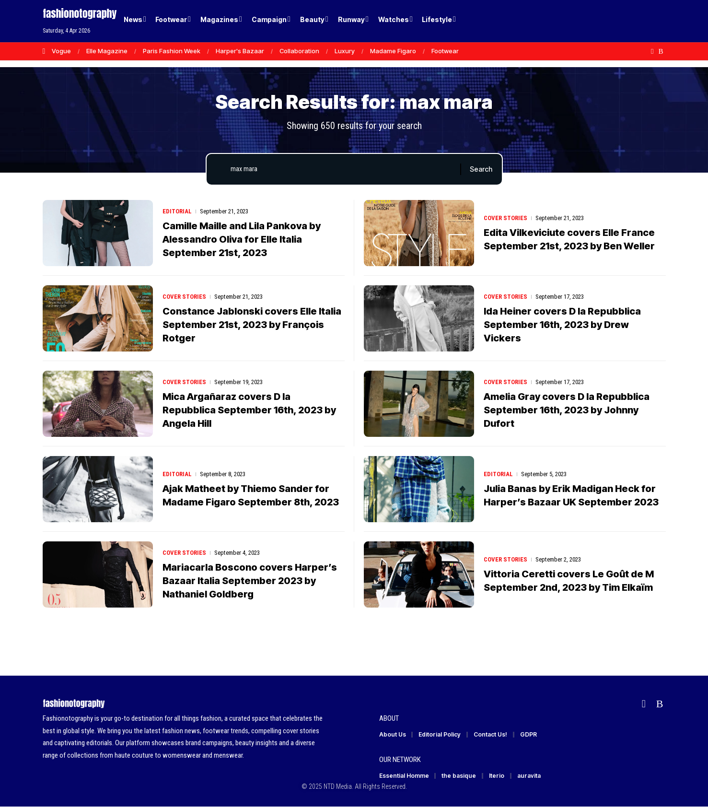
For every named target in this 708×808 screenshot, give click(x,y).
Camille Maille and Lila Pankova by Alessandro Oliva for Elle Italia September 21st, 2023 (241, 239)
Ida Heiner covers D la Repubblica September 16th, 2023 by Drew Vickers (562, 324)
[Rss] (660, 51)
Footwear (445, 51)
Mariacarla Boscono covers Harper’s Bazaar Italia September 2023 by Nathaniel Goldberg (249, 581)
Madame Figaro (393, 51)
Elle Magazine (107, 51)
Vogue (61, 51)
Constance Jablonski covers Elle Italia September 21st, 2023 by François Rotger (251, 324)
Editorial (177, 211)
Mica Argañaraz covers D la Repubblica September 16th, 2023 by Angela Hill (249, 410)
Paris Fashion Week (171, 51)
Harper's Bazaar (240, 51)
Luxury (345, 51)
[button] (642, 21)
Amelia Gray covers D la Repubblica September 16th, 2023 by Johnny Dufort (567, 410)
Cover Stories (505, 218)
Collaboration (299, 51)
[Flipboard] (652, 51)
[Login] (622, 21)
